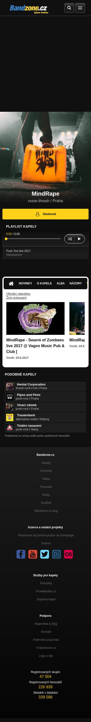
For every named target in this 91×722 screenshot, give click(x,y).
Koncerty (46, 471)
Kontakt (46, 632)
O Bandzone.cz (46, 648)
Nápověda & (46, 624)
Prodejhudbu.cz (46, 591)
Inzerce (46, 543)
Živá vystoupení (16, 297)
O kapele (44, 283)
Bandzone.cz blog (46, 511)
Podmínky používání (46, 640)
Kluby (46, 495)
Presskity (46, 583)
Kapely (46, 463)
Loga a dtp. (46, 656)
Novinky (25, 283)
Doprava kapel (46, 599)
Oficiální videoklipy (18, 294)
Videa (46, 479)
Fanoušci (46, 487)
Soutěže (46, 503)
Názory (76, 283)
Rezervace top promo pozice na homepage (46, 535)
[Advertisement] (45, 63)
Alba (61, 283)
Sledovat (45, 214)
